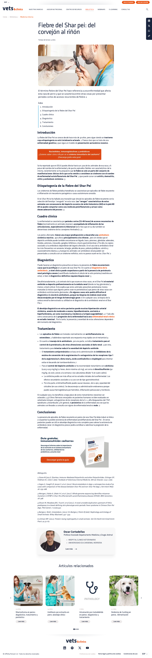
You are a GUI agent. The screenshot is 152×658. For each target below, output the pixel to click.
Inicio (5, 17)
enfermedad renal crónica (103, 317)
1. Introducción (46, 107)
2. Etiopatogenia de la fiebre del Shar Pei (57, 111)
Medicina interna (26, 17)
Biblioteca (14, 17)
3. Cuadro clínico (47, 115)
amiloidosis (103, 235)
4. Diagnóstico (46, 118)
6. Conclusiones (46, 126)
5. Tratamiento (46, 122)
